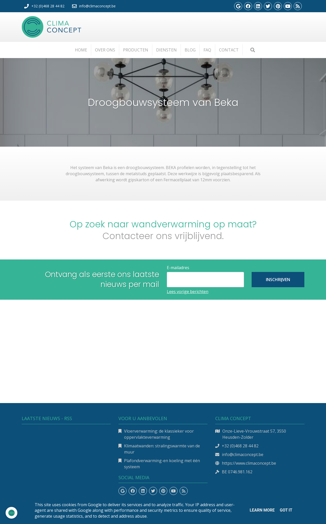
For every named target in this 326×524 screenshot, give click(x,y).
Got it (286, 510)
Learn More (262, 510)
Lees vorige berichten (187, 291)
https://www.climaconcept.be (249, 463)
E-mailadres (178, 267)
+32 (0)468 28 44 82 (240, 446)
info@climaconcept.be (242, 454)
